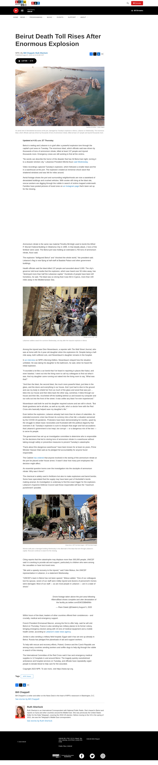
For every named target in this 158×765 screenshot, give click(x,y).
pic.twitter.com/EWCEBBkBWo (78, 607)
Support (72, 22)
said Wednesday (81, 167)
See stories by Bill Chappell (27, 704)
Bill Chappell (29, 58)
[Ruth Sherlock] (20, 716)
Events (60, 22)
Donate (139, 5)
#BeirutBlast (56, 604)
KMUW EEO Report (93, 744)
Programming (36, 22)
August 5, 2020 (85, 612)
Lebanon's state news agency (58, 636)
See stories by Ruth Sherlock (39, 725)
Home (15, 22)
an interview (30, 365)
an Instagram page (71, 191)
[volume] (22, 15)
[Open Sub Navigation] (27, 22)
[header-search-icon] (129, 6)
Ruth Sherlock (41, 58)
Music (49, 22)
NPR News (27, 681)
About (83, 22)
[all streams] (137, 15)
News (22, 22)
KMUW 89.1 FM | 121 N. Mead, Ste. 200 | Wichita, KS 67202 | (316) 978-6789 (71, 744)
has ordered (39, 462)
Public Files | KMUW (65, 751)
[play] (16, 15)
